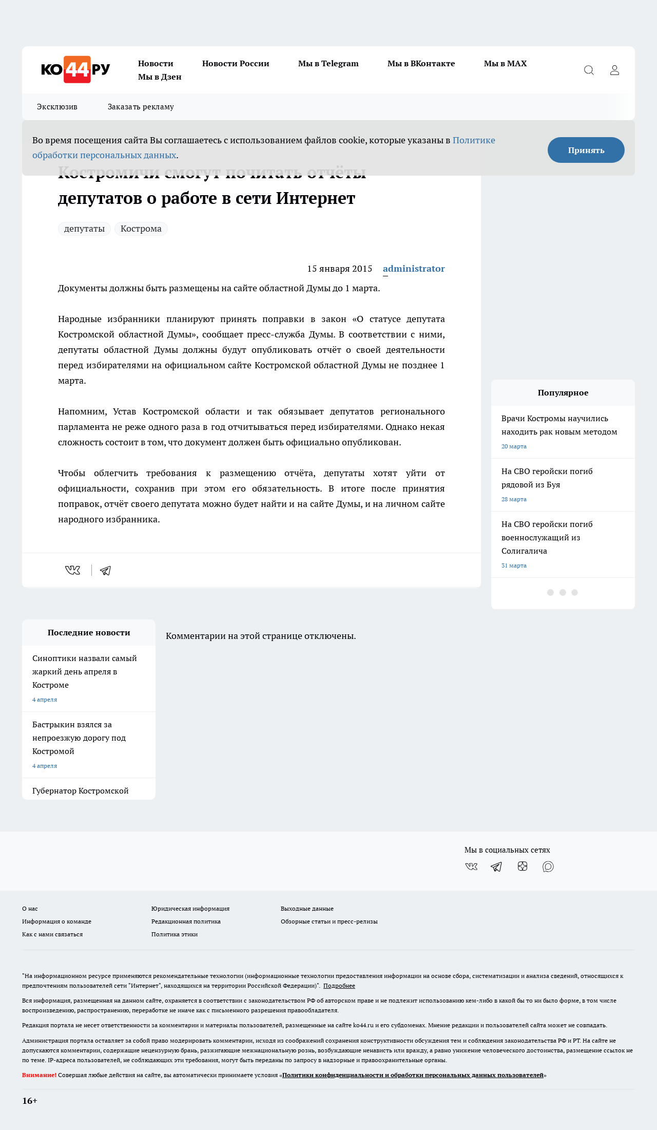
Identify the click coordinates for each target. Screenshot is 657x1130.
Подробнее (339, 985)
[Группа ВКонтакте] (471, 866)
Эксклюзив (57, 106)
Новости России (235, 63)
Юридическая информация (190, 908)
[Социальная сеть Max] (548, 866)
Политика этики (174, 934)
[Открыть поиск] (588, 70)
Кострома (141, 228)
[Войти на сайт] (614, 70)
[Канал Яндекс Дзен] (522, 866)
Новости (155, 63)
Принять (586, 150)
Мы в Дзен (160, 76)
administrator (414, 268)
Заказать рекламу (141, 106)
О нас (30, 908)
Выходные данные (307, 908)
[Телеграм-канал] (497, 866)
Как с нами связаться (52, 934)
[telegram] (109, 570)
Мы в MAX (505, 63)
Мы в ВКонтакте (421, 63)
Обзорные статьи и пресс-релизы (329, 921)
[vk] (74, 570)
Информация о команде (56, 921)
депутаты (84, 228)
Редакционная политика (186, 921)
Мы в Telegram (328, 63)
